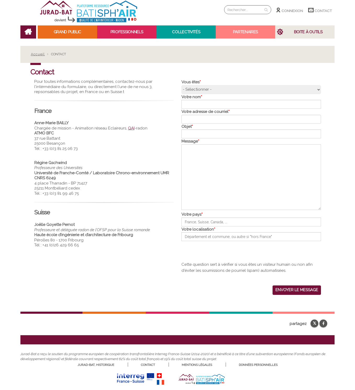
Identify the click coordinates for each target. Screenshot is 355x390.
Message (189, 141)
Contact (320, 10)
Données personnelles (258, 365)
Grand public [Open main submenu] (67, 32)
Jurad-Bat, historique (95, 365)
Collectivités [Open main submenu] (186, 32)
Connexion (289, 10)
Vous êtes (190, 82)
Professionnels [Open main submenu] (126, 32)
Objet (186, 126)
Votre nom (191, 97)
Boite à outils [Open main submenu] (308, 32)
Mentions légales (197, 365)
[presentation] (221, 251)
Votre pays (191, 214)
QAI (131, 128)
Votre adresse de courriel (204, 111)
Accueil (38, 54)
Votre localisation (197, 229)
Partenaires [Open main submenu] (245, 32)
